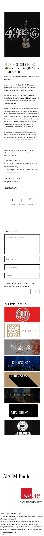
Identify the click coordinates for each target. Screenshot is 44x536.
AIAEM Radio (32, 76)
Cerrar (2, 535)
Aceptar (12, 519)
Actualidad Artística (21, 76)
